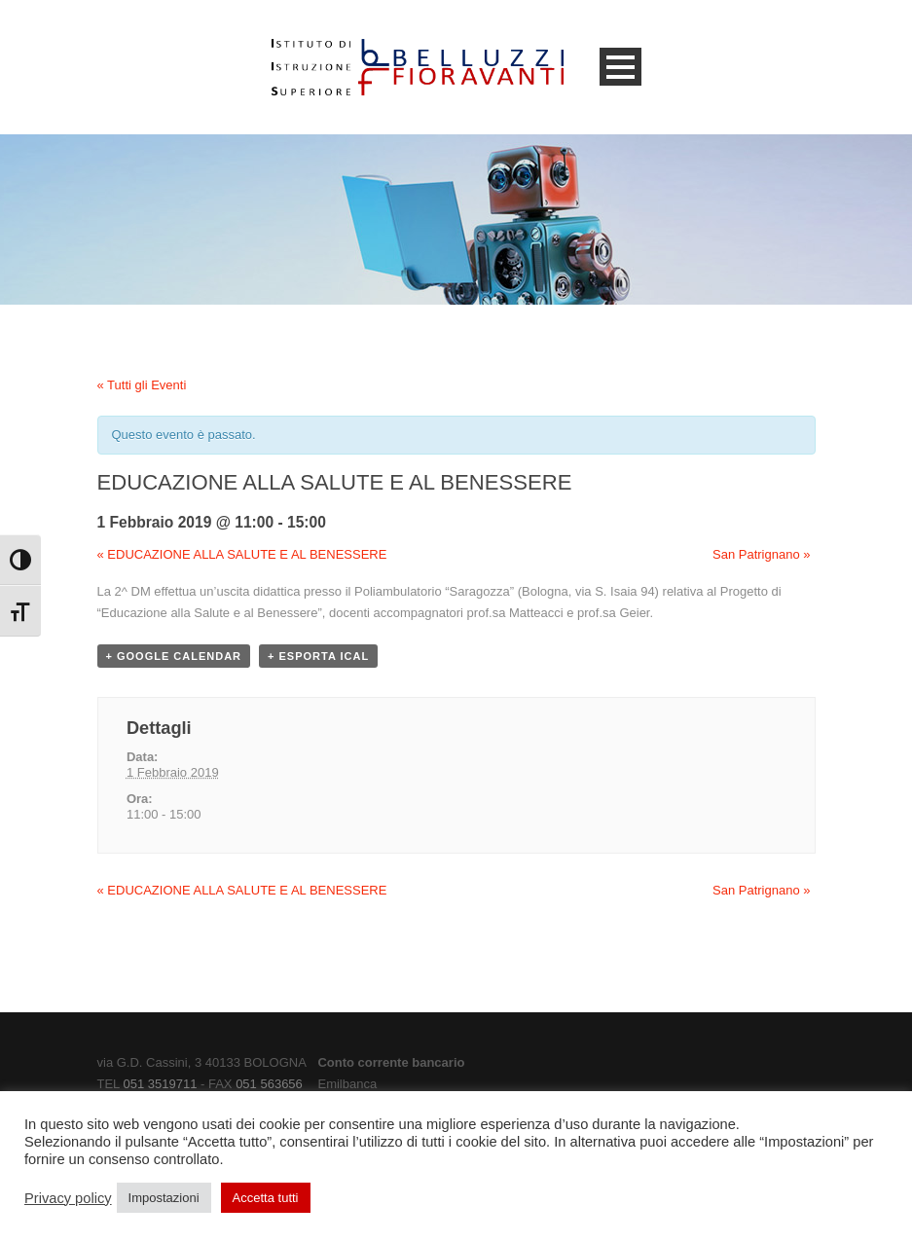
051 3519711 (160, 1084)
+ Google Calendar (174, 656)
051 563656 (269, 1084)
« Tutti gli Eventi (142, 385)
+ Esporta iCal (318, 656)
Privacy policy (68, 1198)
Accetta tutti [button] (266, 1197)
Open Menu (620, 67)
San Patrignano (761, 554)
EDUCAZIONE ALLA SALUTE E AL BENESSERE (242, 554)
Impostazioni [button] (164, 1197)
